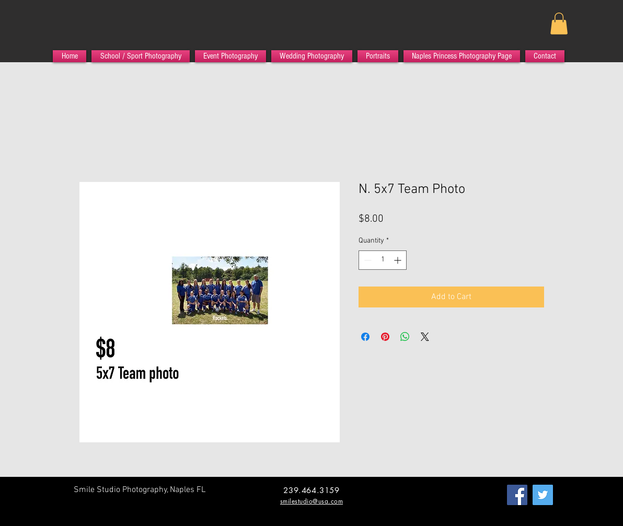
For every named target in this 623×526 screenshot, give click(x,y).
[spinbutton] (382, 260)
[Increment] (398, 260)
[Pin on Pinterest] (385, 336)
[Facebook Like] (94, 506)
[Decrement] (366, 260)
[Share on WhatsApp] (405, 336)
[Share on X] (425, 336)
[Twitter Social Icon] (543, 495)
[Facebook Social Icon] (517, 495)
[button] (559, 24)
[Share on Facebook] (365, 336)
